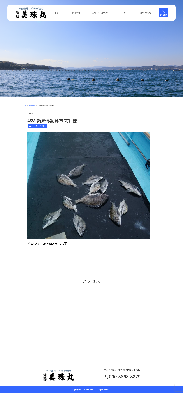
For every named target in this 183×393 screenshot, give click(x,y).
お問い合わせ (145, 13)
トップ (58, 13)
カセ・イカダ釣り (100, 13)
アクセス (124, 13)
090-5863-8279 (122, 376)
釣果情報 (76, 13)
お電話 (163, 12)
